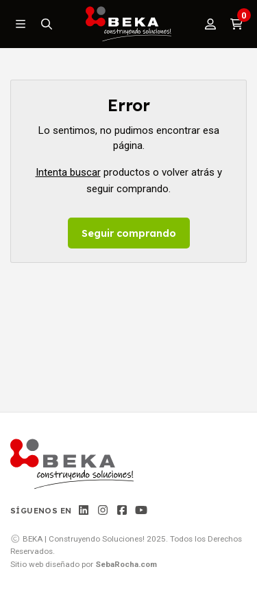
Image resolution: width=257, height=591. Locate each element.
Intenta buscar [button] (68, 172)
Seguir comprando (129, 233)
